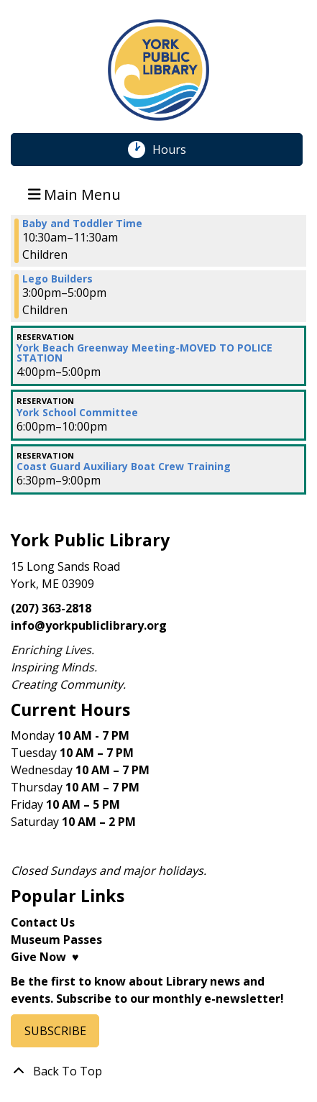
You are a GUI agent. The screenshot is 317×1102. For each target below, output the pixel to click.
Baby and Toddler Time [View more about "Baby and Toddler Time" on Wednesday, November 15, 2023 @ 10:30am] (82, 224)
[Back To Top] (158, 1071)
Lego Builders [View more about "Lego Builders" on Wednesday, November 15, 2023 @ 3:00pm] (57, 279)
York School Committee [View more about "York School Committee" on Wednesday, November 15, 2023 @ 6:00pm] (77, 413)
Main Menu (74, 193)
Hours (177, 149)
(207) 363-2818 (51, 608)
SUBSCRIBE (55, 1031)
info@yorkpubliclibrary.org (89, 625)
